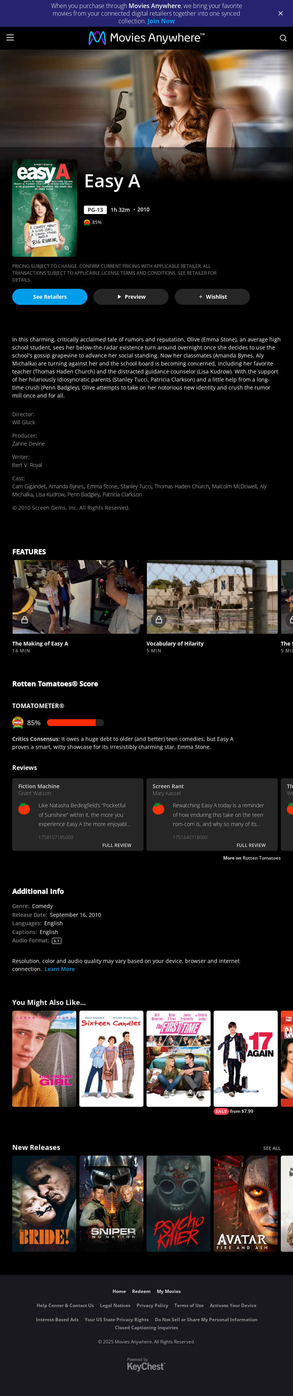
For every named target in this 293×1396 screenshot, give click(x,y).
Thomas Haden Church (182, 486)
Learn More (60, 969)
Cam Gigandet (29, 486)
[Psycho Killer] (178, 1204)
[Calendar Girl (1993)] (44, 1059)
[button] (77, 597)
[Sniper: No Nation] (111, 1204)
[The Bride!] (44, 1204)
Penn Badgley (84, 494)
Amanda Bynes (66, 486)
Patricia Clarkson (122, 494)
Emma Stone (102, 486)
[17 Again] (246, 1063)
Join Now (161, 21)
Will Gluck (23, 422)
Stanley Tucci (136, 486)
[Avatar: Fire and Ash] (246, 1204)
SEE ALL (272, 1148)
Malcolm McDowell (234, 486)
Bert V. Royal (27, 465)
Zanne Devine (28, 443)
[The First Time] (178, 1059)
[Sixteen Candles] (111, 1059)
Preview (131, 296)
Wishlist (212, 296)
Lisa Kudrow (50, 494)
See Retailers (50, 296)
